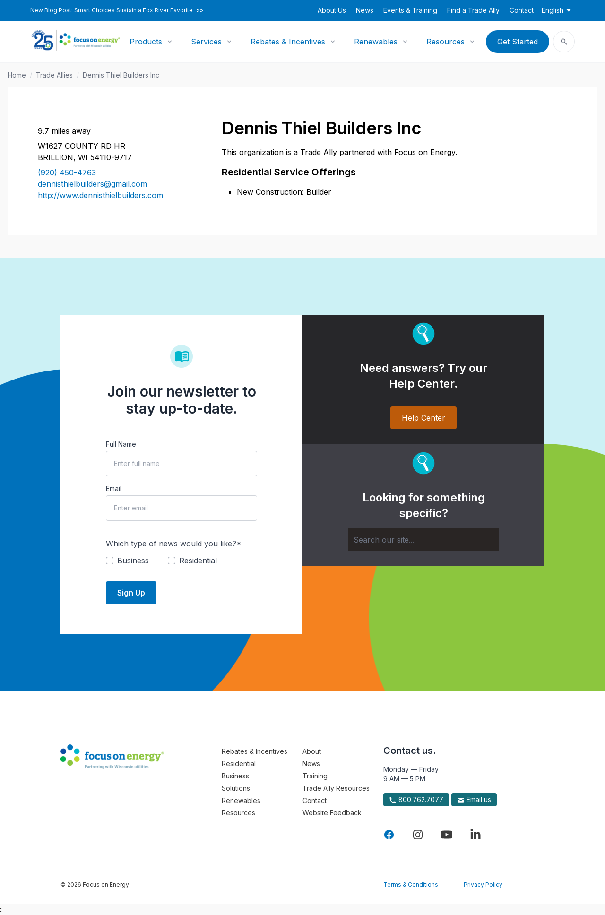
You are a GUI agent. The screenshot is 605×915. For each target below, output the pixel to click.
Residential (239, 764)
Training (315, 776)
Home (17, 75)
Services (206, 41)
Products (146, 41)
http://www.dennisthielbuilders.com (100, 195)
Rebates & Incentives (288, 41)
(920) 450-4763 (67, 172)
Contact (522, 10)
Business (235, 776)
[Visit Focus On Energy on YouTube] (446, 834)
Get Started (517, 41)
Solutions (236, 788)
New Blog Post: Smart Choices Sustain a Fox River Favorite (117, 10)
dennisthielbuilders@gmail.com (92, 184)
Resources (445, 41)
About (311, 751)
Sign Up (131, 592)
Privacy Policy (483, 884)
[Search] (423, 539)
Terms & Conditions (410, 884)
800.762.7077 (416, 799)
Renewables (376, 41)
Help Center (423, 418)
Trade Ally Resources (336, 788)
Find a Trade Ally (473, 10)
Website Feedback (332, 813)
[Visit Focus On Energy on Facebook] (389, 834)
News (364, 10)
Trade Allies (54, 75)
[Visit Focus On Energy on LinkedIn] (475, 834)
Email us (474, 799)
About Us (332, 10)
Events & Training (410, 10)
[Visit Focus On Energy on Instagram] (418, 834)
